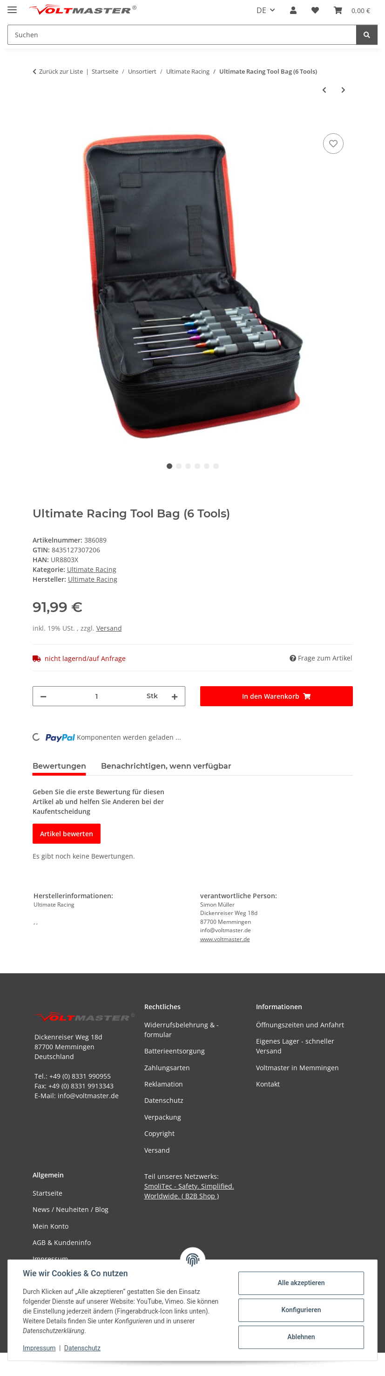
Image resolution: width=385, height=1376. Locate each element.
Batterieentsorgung (174, 1050)
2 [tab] (179, 466)
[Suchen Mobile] (182, 35)
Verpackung (162, 1117)
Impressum (39, 1348)
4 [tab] (197, 466)
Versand (109, 628)
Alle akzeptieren (300, 1283)
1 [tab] (169, 466)
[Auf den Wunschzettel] (333, 143)
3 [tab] (188, 466)
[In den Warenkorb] (40, 121)
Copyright (159, 1133)
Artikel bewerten (66, 833)
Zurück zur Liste (61, 71)
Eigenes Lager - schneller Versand (295, 1046)
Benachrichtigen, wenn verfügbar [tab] (166, 766)
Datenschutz (82, 1348)
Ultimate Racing (91, 569)
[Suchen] (367, 35)
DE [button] (261, 10)
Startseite (47, 1193)
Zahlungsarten (167, 1067)
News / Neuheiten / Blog (70, 1209)
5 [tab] (206, 466)
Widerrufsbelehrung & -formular (181, 1029)
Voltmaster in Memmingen (297, 1067)
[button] (293, 10)
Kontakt (268, 1084)
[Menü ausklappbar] (12, 6)
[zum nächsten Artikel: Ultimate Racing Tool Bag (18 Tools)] (343, 90)
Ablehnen (301, 1337)
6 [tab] (216, 466)
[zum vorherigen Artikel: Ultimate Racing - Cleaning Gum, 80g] (324, 90)
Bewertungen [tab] (59, 766)
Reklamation (163, 1084)
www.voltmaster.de (225, 939)
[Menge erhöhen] (174, 696)
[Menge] (96, 696)
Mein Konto (50, 1226)
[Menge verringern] (43, 696)
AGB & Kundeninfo (62, 1242)
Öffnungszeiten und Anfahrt (300, 1024)
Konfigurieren (301, 1310)
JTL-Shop (336, 1364)
